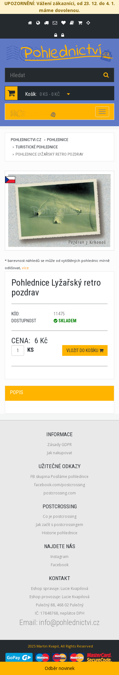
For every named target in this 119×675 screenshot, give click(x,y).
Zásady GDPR (59, 444)
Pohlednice (57, 139)
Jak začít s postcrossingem (59, 524)
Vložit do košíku (84, 350)
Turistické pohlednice (37, 147)
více (25, 267)
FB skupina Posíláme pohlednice (59, 476)
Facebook (60, 564)
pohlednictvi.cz (26, 139)
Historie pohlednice (59, 533)
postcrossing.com (59, 493)
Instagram (59, 556)
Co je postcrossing (59, 516)
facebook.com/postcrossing (59, 484)
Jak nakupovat (59, 452)
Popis (16, 392)
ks (30, 349)
